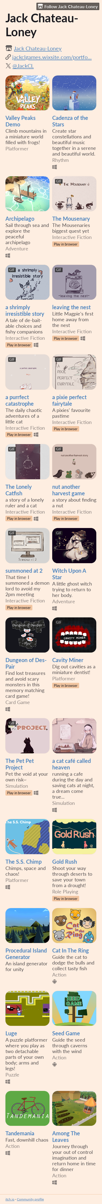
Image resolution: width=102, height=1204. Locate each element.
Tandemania (19, 1133)
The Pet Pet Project (19, 764)
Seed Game (66, 1033)
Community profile (30, 1199)
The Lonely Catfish (18, 489)
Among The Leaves (66, 1136)
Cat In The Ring (70, 950)
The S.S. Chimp (23, 861)
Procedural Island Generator (26, 953)
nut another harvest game (68, 489)
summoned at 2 (24, 570)
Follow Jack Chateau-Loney (68, 6)
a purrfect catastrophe (19, 400)
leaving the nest (71, 307)
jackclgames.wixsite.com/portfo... (52, 57)
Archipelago (19, 218)
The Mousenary (71, 218)
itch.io (9, 1199)
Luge (11, 1033)
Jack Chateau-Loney (37, 48)
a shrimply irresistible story (24, 310)
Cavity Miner (67, 660)
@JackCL (23, 65)
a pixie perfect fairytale (69, 400)
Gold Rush (64, 861)
